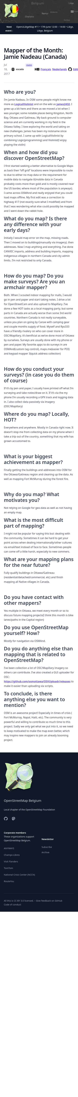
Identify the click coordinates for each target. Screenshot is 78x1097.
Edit (75, 69)
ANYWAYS (9, 848)
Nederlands (59, 69)
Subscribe (47, 847)
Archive (45, 852)
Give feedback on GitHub (49, 900)
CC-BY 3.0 (19, 900)
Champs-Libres (12, 854)
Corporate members (15, 832)
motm (29, 65)
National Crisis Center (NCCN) (19, 874)
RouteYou (9, 881)
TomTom (8, 868)
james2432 (63, 104)
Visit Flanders (11, 861)
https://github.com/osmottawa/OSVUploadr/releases (37, 681)
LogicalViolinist (23, 104)
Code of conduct (12, 904)
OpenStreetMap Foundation (40, 809)
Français (46, 69)
